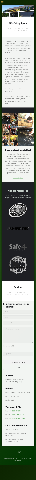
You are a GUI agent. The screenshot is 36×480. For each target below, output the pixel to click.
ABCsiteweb (18, 460)
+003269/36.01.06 (15, 411)
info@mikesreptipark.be (17, 418)
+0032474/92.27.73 (17, 415)
